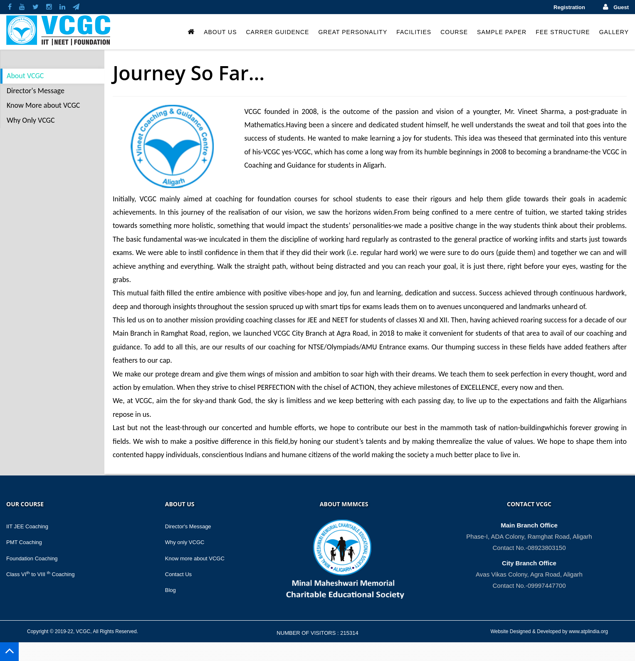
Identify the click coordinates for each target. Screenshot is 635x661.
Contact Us (178, 574)
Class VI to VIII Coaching (40, 574)
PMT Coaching (24, 542)
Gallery (614, 32)
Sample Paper (501, 32)
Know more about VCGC (195, 558)
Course (454, 32)
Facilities (413, 32)
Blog (170, 590)
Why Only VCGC (31, 120)
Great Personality (352, 32)
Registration (569, 7)
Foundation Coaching (32, 558)
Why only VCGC (185, 542)
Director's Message (35, 90)
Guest (621, 7)
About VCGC (25, 75)
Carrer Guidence (277, 32)
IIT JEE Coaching (27, 526)
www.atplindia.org (588, 631)
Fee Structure (563, 32)
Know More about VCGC (43, 105)
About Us (220, 32)
